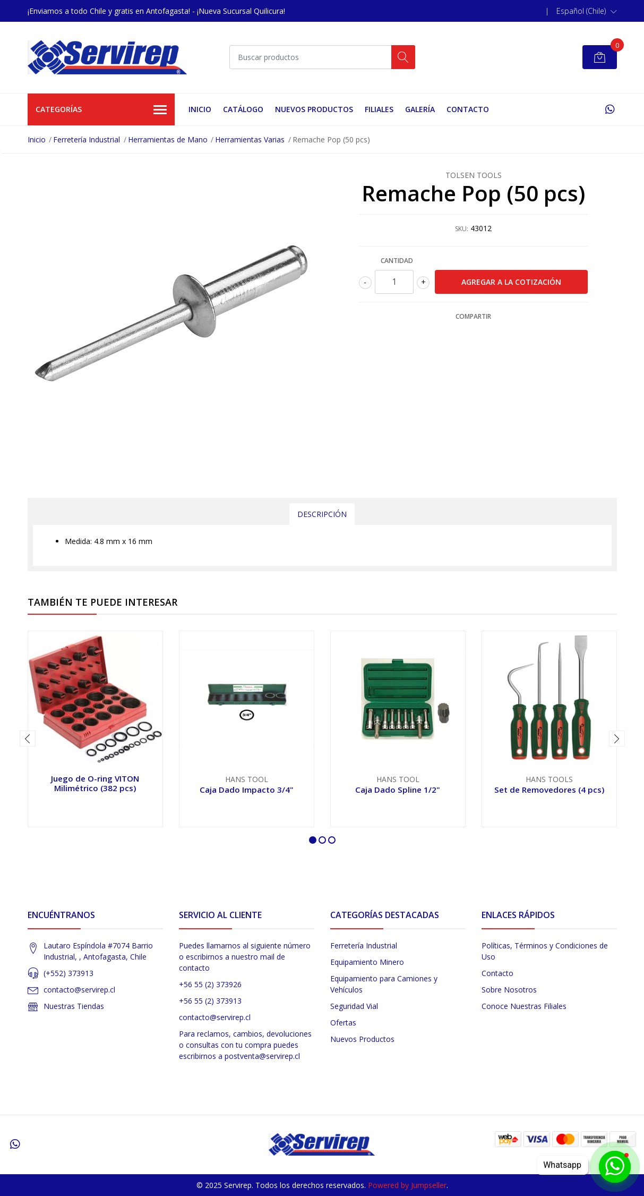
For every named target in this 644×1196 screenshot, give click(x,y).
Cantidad (397, 260)
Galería (420, 109)
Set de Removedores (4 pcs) (549, 789)
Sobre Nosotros (509, 990)
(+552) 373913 (68, 973)
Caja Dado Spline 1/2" (397, 789)
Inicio (199, 109)
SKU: (461, 228)
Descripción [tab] (322, 514)
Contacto (467, 109)
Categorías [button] (101, 110)
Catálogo (243, 109)
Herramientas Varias (250, 139)
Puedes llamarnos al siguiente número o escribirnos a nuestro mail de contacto (245, 956)
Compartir (473, 316)
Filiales (379, 109)
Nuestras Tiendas (74, 1006)
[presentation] (28, 739)
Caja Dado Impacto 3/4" (247, 789)
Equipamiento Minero (367, 962)
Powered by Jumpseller (407, 1185)
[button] (586, 11)
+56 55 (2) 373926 (210, 984)
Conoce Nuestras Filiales (524, 1006)
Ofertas (343, 1022)
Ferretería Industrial (86, 139)
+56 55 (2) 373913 (210, 1001)
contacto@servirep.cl (79, 990)
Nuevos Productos (314, 109)
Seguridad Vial (354, 1006)
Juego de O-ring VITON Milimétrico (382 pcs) (95, 783)
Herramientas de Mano (168, 139)
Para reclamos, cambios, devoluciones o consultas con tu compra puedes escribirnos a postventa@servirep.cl (245, 1045)
